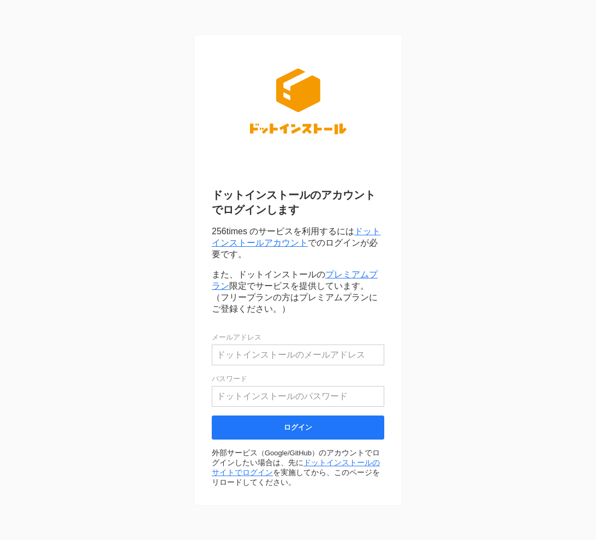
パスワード (229, 379)
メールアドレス (236, 337)
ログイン (298, 427)
